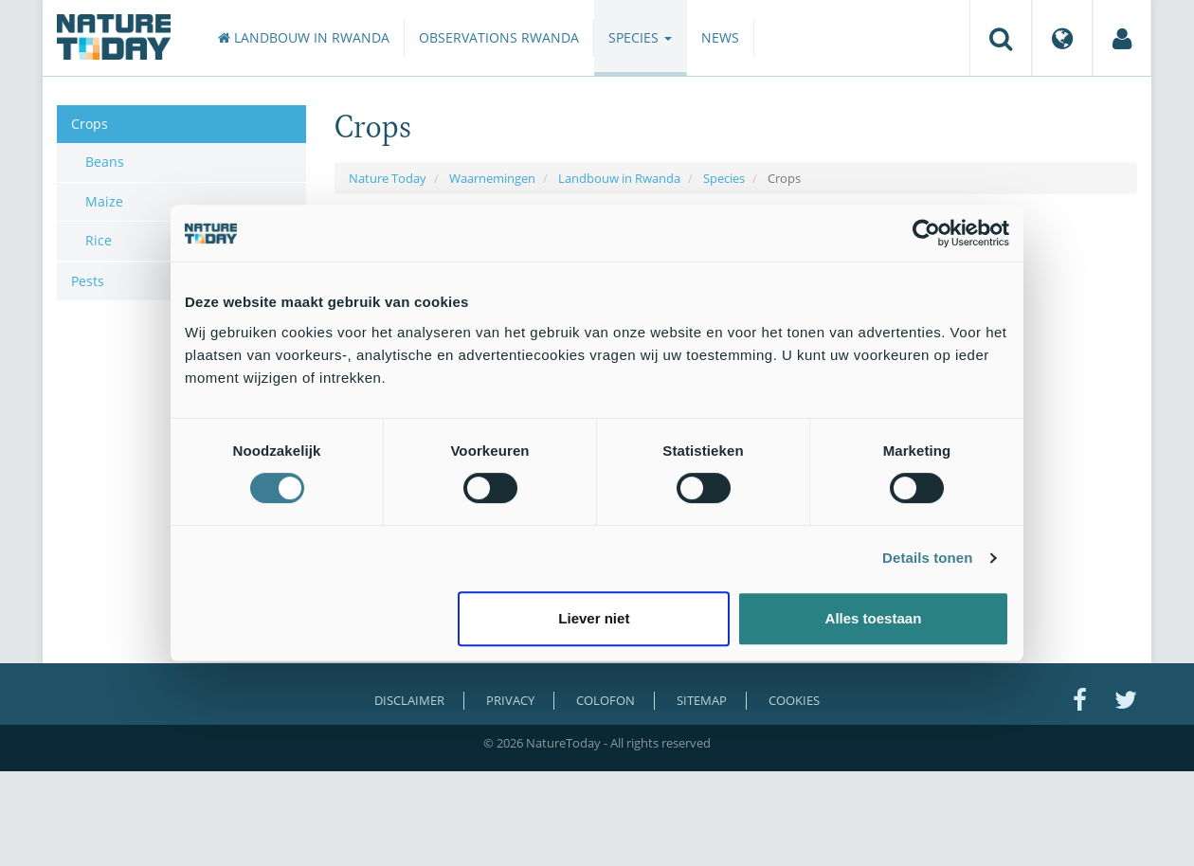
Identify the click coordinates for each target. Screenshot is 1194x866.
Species (640, 37)
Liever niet (593, 618)
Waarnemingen (492, 178)
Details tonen (927, 558)
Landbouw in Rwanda (303, 37)
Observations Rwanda (499, 37)
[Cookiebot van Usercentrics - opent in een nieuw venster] (926, 233)
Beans (104, 162)
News (720, 37)
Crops (89, 124)
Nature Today (387, 178)
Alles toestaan (873, 618)
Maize (104, 201)
